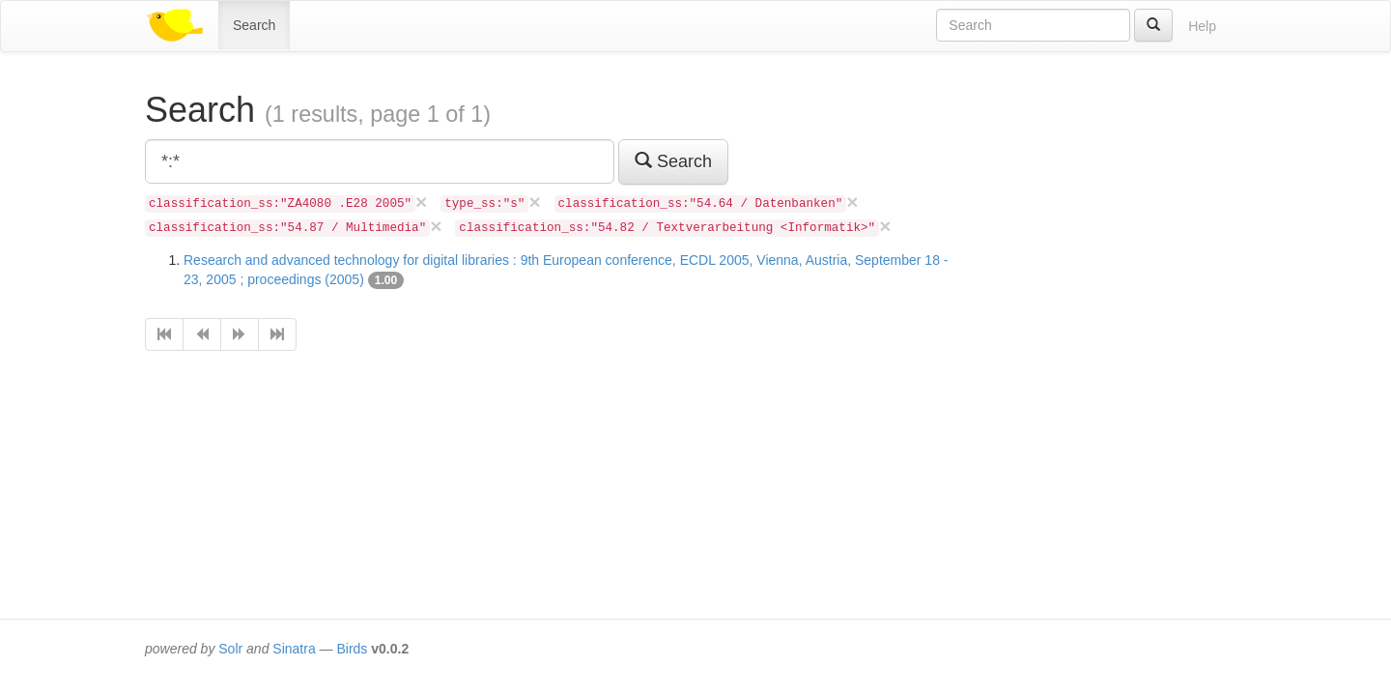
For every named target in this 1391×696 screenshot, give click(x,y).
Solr (230, 648)
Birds (351, 648)
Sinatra (293, 648)
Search (254, 25)
